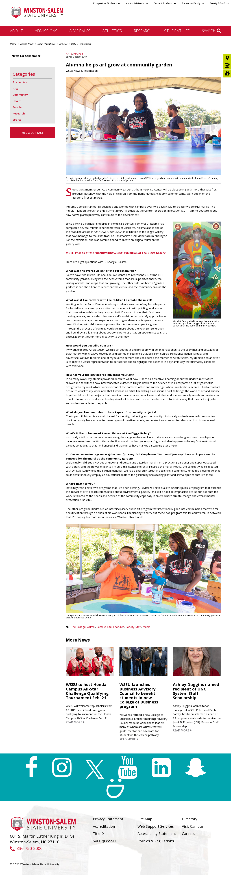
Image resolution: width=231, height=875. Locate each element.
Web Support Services (156, 826)
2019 (73, 44)
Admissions (46, 30)
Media (146, 627)
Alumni (91, 627)
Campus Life (104, 627)
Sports (17, 119)
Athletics (112, 30)
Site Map (145, 818)
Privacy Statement (108, 818)
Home (13, 44)
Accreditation (104, 826)
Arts (69, 53)
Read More (75, 722)
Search (211, 30)
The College (78, 627)
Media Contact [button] (32, 133)
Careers (188, 833)
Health (17, 101)
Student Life (177, 30)
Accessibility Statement (157, 833)
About (16, 30)
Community (20, 94)
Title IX (98, 833)
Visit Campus (193, 826)
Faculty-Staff (133, 627)
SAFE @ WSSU (104, 841)
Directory (189, 818)
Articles (63, 44)
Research (143, 30)
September (85, 44)
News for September (26, 56)
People (78, 53)
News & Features (46, 44)
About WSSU (27, 44)
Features (118, 627)
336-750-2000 (26, 848)
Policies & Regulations (156, 841)
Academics (79, 30)
